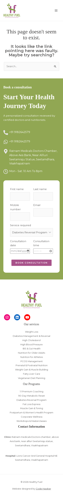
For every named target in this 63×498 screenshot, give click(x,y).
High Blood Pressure (31, 344)
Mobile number (15, 207)
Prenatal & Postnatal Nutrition (32, 365)
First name (17, 189)
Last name (40, 189)
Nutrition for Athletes (31, 357)
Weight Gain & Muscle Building (31, 369)
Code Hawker (43, 488)
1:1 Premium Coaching (31, 391)
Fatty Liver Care (31, 373)
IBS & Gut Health (31, 348)
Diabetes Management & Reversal (31, 336)
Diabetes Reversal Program (31, 400)
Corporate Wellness (31, 416)
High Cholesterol (31, 340)
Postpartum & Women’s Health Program (31, 412)
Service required (20, 225)
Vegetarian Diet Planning (31, 378)
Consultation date (18, 243)
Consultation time (41, 243)
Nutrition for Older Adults (31, 352)
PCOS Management (31, 361)
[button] (31, 263)
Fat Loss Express (31, 404)
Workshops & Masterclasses (31, 421)
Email (36, 205)
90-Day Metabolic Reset (31, 395)
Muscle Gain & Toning (31, 408)
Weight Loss (31, 331)
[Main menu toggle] (56, 10)
